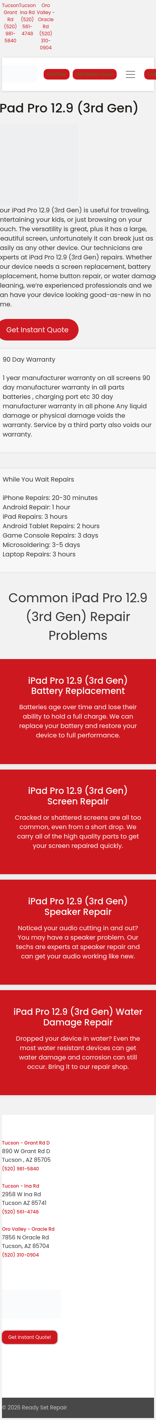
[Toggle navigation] (130, 74)
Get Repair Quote (94, 74)
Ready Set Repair (44, 1407)
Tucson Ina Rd (27, 9)
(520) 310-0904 (45, 40)
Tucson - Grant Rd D (26, 1142)
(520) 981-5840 (10, 33)
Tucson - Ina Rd (20, 1186)
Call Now (56, 74)
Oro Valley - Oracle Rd (46, 16)
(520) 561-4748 (27, 26)
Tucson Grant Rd (10, 12)
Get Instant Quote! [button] (29, 1337)
